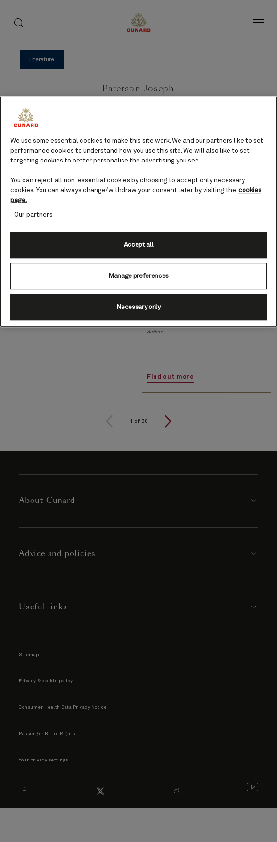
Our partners (33, 214)
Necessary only (138, 307)
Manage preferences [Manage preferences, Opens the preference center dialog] (138, 276)
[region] (138, 211)
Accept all (139, 245)
